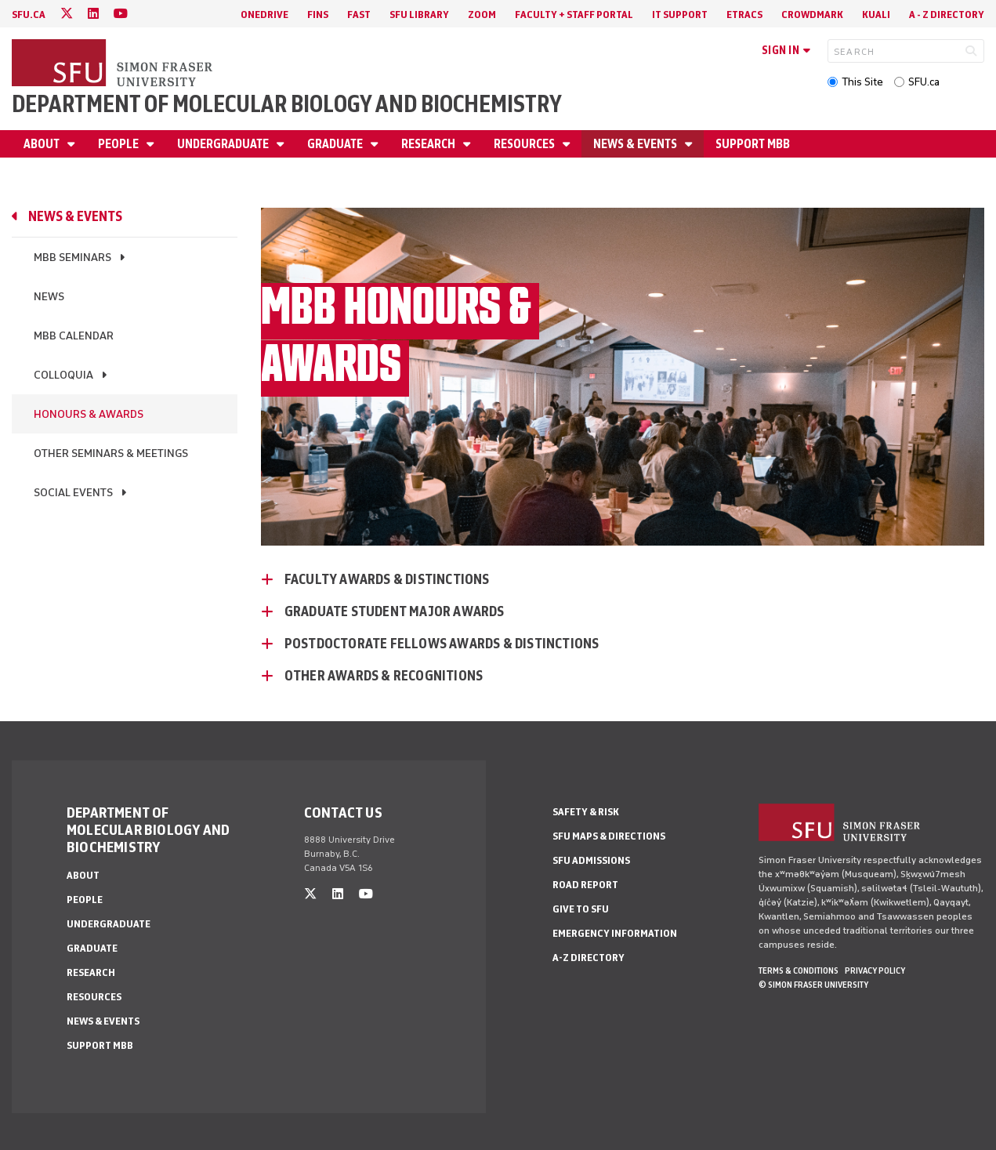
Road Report (585, 884)
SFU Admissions (591, 860)
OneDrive (264, 14)
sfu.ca (28, 14)
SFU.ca (924, 82)
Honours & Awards (88, 414)
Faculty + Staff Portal (574, 14)
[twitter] (66, 13)
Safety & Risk (585, 811)
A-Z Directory (588, 957)
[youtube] (121, 13)
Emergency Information (614, 933)
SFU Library (419, 14)
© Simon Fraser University (813, 984)
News (49, 296)
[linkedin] (93, 13)
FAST (359, 14)
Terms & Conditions (798, 970)
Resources (525, 143)
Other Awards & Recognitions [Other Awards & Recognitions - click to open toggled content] (383, 675)
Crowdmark (812, 14)
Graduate (336, 143)
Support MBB (752, 143)
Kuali (876, 14)
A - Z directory (946, 14)
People (119, 143)
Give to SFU (580, 909)
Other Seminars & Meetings (111, 453)
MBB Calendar (74, 336)
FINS (317, 14)
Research (429, 143)
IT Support (680, 14)
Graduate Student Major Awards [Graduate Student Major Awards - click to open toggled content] (394, 611)
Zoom (482, 14)
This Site (862, 82)
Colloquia (63, 375)
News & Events (636, 143)
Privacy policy (875, 970)
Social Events (73, 492)
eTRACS (744, 14)
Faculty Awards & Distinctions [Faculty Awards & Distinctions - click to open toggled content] (387, 579)
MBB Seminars (72, 257)
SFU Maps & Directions (608, 836)
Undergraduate (224, 143)
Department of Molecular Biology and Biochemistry (287, 103)
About (43, 143)
